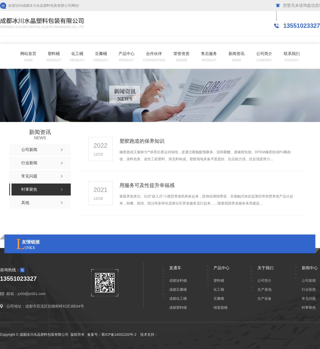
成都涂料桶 (178, 280)
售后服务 (209, 54)
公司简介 (264, 54)
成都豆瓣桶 (178, 290)
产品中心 (126, 54)
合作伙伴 (154, 54)
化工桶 (77, 54)
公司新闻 (309, 280)
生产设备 (265, 298)
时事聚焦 (309, 308)
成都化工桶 (178, 298)
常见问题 (309, 298)
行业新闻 (309, 290)
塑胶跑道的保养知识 (142, 141)
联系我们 (292, 54)
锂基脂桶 (221, 308)
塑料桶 (54, 54)
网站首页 (28, 54)
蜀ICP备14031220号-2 (118, 334)
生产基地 (265, 290)
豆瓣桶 (101, 54)
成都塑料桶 (178, 308)
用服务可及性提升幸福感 (147, 185)
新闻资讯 (236, 54)
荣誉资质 (182, 54)
